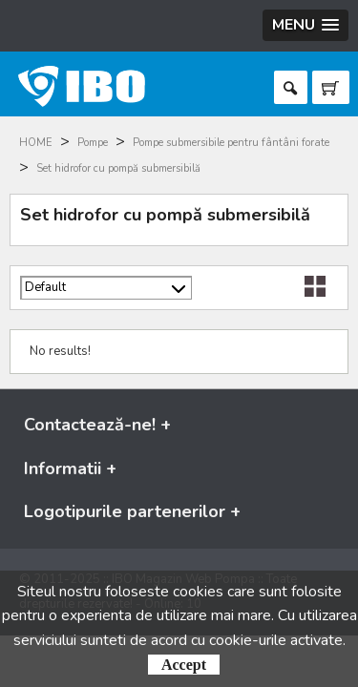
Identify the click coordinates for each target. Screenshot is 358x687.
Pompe (92, 142)
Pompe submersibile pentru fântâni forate (231, 142)
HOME (36, 142)
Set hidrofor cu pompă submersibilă (118, 168)
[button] (305, 25)
